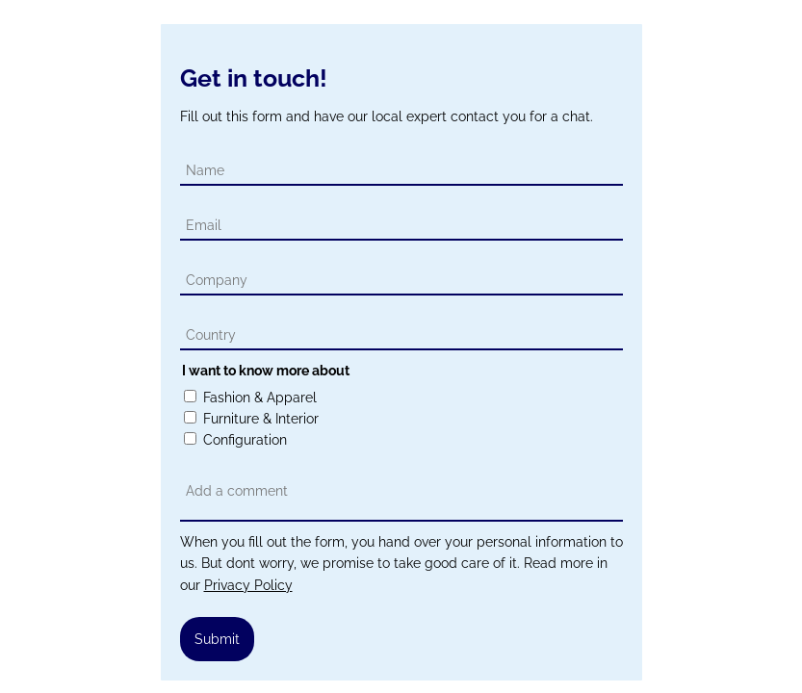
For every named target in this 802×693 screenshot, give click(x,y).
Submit (217, 639)
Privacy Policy (248, 585)
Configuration (245, 440)
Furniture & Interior (261, 418)
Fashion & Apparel (260, 397)
